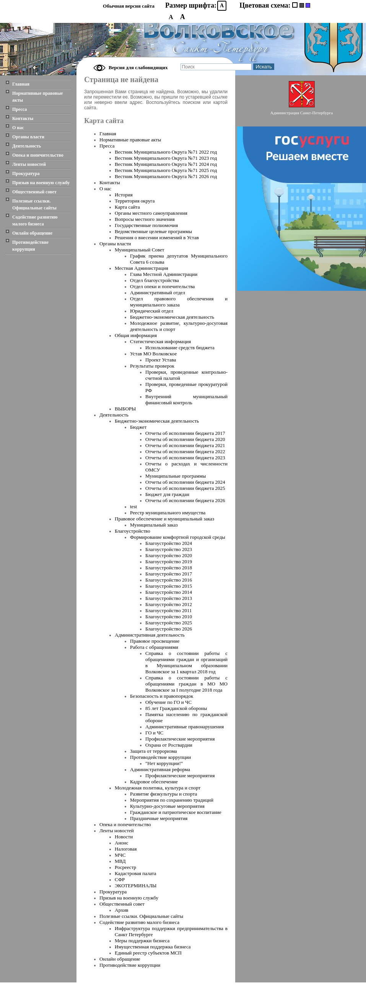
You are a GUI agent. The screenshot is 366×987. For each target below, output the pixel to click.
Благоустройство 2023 (168, 549)
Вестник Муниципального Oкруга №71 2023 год (166, 158)
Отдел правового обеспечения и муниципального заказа (179, 302)
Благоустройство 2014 (168, 592)
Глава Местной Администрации (163, 274)
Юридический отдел (151, 311)
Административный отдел (157, 292)
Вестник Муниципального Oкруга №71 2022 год (166, 152)
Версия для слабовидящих (138, 67)
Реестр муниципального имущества (167, 512)
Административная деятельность (150, 635)
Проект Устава (160, 360)
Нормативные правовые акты (37, 97)
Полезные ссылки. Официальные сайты (34, 204)
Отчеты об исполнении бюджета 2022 (185, 451)
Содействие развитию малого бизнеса (34, 220)
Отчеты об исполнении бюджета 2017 (185, 433)
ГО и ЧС (154, 733)
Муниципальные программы (175, 476)
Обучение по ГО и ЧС (168, 702)
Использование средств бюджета (180, 347)
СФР (120, 879)
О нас (18, 127)
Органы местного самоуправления (151, 213)
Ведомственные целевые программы (153, 231)
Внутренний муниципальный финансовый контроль (186, 399)
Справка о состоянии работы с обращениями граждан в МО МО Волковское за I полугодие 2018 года (186, 684)
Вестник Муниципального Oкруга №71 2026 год (166, 176)
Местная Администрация (141, 268)
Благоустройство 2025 (168, 623)
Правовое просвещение (154, 641)
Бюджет (138, 427)
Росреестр (125, 867)
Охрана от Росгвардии (168, 745)
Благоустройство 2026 (168, 629)
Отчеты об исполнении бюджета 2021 (185, 445)
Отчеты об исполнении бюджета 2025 (185, 488)
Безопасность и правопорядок (161, 696)
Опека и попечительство (37, 155)
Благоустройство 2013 (168, 598)
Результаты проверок (152, 366)
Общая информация (136, 335)
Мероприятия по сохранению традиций (171, 800)
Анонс (122, 843)
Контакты (22, 118)
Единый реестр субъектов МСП (148, 953)
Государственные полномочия (146, 225)
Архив (121, 910)
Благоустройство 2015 (168, 586)
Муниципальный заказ (154, 525)
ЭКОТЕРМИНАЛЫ (135, 885)
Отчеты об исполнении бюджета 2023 (185, 457)
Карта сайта (127, 207)
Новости (124, 837)
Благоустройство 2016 (168, 580)
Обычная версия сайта (129, 6)
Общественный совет (34, 191)
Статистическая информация (160, 341)
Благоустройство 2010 (168, 616)
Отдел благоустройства (154, 280)
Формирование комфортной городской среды (177, 537)
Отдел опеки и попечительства (162, 286)
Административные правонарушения (184, 726)
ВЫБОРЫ (125, 409)
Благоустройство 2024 (168, 543)
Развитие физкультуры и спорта (163, 794)
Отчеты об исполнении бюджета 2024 (185, 482)
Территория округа (135, 201)
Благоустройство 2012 (168, 604)
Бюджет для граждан (167, 494)
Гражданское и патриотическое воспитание (175, 812)
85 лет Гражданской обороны (176, 708)
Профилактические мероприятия (180, 739)
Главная (20, 84)
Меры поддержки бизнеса (142, 940)
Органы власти (28, 136)
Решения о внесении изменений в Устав (157, 237)
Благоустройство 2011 (168, 610)
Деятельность (26, 146)
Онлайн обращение (32, 233)
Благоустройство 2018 (168, 567)
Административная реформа (160, 769)
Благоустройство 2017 (168, 574)
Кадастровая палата (135, 873)
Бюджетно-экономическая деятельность (172, 317)
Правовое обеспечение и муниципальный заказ (164, 519)
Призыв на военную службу (41, 182)
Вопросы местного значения (145, 219)
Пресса (19, 109)
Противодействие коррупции (30, 246)
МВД (120, 861)
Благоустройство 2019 (168, 561)
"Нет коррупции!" (164, 763)
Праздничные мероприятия (158, 818)
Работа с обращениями (154, 647)
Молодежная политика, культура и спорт (157, 788)
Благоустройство (132, 531)
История (124, 195)
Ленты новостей (29, 164)
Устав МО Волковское (153, 354)
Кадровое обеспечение (154, 781)
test (133, 506)
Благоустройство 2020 (168, 555)
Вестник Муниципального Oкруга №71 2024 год (166, 164)
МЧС (120, 855)
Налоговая (126, 849)
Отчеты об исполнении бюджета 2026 (185, 500)
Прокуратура (26, 173)
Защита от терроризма (153, 751)
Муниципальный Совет (139, 250)
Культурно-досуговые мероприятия (167, 806)
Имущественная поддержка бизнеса (153, 947)
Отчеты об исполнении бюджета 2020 (185, 439)
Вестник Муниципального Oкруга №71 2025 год (166, 170)
